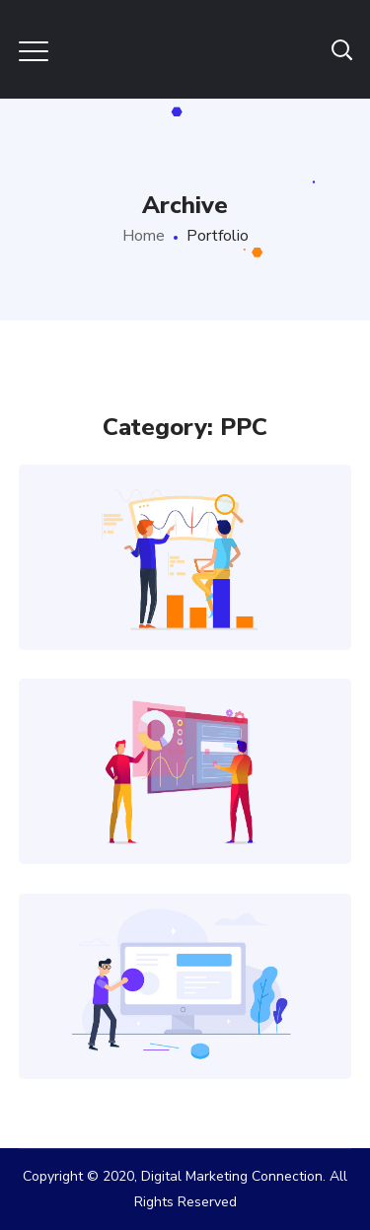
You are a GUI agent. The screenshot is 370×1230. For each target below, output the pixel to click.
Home (143, 236)
